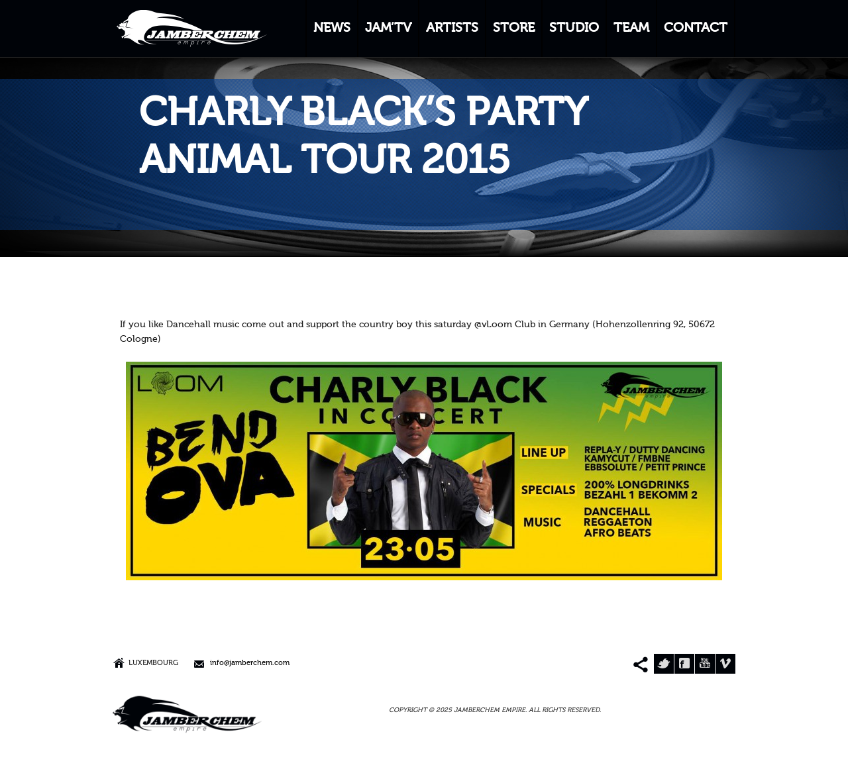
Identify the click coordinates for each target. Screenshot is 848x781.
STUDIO (574, 28)
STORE (514, 28)
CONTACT (695, 28)
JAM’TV (388, 28)
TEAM (631, 28)
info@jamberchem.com (250, 663)
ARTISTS (452, 28)
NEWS (331, 28)
